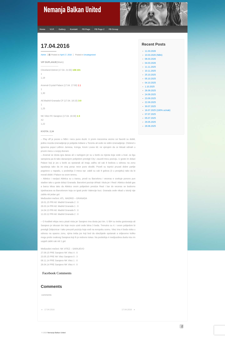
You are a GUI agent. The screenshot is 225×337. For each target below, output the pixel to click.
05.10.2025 (150, 78)
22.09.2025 (150, 102)
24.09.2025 (150, 94)
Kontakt (74, 29)
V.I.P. (52, 29)
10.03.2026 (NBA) (153, 55)
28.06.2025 (150, 126)
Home (42, 29)
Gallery (62, 29)
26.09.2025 (150, 90)
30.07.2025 (150, 106)
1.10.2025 (150, 86)
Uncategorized (90, 55)
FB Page (86, 29)
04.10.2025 (150, 82)
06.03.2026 (150, 59)
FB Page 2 (99, 29)
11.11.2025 (150, 67)
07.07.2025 (150, 114)
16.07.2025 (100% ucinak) (157, 110)
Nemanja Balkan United (56, 333)
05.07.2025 (150, 118)
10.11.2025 (150, 70)
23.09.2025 (150, 98)
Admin (43, 55)
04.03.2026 (150, 63)
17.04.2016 (49, 309)
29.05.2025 (150, 122)
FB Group (113, 29)
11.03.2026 (150, 51)
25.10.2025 (150, 74)
